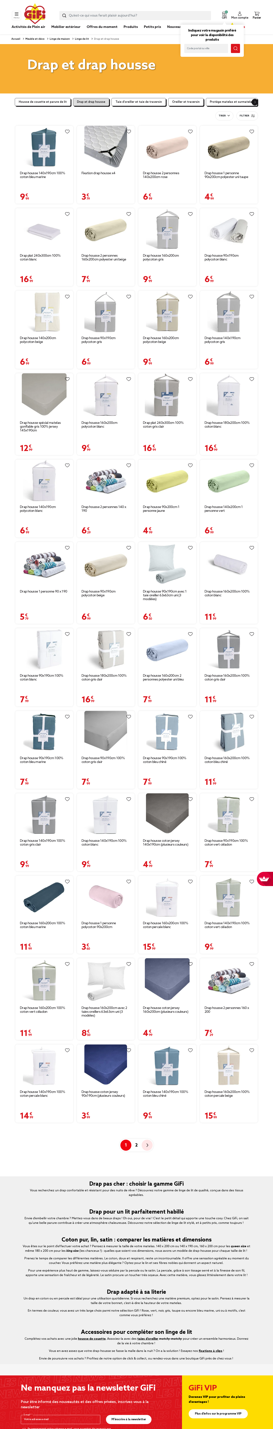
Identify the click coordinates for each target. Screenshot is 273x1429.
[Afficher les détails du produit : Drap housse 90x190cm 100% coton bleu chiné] (167, 732)
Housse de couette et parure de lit (43, 102)
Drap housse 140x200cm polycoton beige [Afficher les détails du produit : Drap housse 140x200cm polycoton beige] (38, 340)
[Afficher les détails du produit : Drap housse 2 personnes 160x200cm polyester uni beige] (106, 229)
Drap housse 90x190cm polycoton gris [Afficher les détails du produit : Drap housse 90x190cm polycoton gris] (99, 340)
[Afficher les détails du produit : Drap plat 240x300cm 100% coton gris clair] (167, 395)
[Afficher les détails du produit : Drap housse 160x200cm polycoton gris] (167, 229)
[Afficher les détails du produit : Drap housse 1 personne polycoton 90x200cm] (106, 897)
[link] (131, 32)
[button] (224, 15)
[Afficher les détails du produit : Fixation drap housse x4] (106, 147)
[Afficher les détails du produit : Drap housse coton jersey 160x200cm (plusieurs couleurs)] (167, 980)
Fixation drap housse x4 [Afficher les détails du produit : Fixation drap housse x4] (98, 173)
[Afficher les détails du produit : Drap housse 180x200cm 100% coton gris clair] (106, 649)
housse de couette (92, 1339)
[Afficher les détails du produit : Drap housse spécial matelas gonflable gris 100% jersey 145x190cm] (44, 395)
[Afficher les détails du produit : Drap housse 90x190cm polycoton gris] (106, 312)
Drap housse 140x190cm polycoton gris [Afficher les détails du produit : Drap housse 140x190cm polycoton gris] (222, 340)
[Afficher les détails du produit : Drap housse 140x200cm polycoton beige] (44, 312)
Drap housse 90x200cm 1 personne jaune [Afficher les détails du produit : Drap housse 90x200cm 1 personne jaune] (161, 509)
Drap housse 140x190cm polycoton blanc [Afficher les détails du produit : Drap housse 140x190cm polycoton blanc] (38, 509)
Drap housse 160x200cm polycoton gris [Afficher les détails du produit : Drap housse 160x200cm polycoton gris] (161, 257)
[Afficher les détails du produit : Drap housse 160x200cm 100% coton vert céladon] (44, 980)
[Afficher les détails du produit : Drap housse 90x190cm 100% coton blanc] (44, 649)
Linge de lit (81, 39)
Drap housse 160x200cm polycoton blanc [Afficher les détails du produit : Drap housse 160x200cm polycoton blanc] (99, 425)
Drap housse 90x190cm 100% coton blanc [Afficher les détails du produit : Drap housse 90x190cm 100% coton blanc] (41, 677)
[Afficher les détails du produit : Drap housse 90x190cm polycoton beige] (106, 564)
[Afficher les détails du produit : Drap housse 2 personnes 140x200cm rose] (167, 147)
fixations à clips (210, 1351)
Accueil (15, 39)
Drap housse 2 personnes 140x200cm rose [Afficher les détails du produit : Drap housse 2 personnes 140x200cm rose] (161, 175)
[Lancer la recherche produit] (64, 15)
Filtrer (247, 116)
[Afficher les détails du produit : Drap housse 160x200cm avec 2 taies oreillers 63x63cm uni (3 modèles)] (106, 980)
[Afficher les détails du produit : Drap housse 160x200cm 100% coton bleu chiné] (229, 732)
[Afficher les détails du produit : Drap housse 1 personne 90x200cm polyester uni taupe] (229, 147)
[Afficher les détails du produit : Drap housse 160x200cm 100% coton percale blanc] (167, 897)
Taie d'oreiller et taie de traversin (138, 102)
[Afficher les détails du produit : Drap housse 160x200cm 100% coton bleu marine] (44, 897)
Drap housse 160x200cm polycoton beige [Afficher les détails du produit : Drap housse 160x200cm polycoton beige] (161, 340)
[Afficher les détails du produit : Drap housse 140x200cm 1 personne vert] (229, 481)
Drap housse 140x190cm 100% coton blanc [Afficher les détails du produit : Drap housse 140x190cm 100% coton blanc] (104, 843)
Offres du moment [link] (102, 27)
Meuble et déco (35, 39)
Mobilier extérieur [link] (66, 27)
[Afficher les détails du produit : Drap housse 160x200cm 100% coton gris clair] (229, 649)
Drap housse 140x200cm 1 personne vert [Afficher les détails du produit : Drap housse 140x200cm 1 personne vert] (224, 509)
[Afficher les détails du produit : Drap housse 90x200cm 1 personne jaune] (167, 481)
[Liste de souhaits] (67, 132)
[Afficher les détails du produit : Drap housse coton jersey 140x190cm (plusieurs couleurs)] (167, 814)
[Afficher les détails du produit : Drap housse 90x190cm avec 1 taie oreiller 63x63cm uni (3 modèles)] (167, 564)
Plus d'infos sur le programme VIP (218, 1414)
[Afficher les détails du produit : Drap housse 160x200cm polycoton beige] (167, 312)
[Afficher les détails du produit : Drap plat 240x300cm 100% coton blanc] (44, 229)
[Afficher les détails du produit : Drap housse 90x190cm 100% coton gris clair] (106, 732)
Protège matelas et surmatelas (231, 102)
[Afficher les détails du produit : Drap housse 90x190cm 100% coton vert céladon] (229, 814)
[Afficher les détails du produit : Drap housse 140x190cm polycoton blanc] (44, 481)
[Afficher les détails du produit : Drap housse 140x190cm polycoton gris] (229, 312)
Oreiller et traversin (186, 102)
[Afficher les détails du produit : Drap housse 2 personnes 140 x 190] (106, 481)
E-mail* (27, 1415)
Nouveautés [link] (177, 27)
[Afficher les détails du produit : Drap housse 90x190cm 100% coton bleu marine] (44, 732)
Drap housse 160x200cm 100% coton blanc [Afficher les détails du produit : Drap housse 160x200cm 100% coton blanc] (227, 593)
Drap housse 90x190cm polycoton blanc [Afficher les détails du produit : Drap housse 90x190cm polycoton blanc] (222, 257)
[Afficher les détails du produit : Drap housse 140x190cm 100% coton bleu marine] (44, 147)
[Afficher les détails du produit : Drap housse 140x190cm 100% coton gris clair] (44, 814)
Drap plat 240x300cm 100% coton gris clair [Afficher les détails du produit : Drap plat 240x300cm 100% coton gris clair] (163, 425)
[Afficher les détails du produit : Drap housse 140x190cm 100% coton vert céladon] (229, 897)
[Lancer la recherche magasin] (235, 48)
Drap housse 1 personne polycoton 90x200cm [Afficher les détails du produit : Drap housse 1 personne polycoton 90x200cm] (99, 925)
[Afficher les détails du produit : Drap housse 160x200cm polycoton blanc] (106, 395)
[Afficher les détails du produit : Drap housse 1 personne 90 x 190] (44, 564)
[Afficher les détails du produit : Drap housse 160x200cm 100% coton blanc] (229, 564)
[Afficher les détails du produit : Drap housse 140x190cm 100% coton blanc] (106, 814)
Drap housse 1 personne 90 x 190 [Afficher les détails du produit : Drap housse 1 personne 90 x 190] (43, 591)
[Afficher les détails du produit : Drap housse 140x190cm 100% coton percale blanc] (44, 1065)
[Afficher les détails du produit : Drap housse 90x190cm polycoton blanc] (229, 229)
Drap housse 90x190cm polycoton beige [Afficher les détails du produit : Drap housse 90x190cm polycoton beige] (99, 593)
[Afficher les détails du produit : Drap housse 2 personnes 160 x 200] (229, 980)
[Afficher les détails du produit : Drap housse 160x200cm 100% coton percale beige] (229, 1065)
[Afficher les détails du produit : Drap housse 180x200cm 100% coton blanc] (229, 395)
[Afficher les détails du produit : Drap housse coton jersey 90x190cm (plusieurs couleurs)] (106, 1065)
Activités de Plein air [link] (28, 27)
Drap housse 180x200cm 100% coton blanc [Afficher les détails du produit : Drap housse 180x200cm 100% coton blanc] (227, 425)
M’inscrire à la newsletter (128, 1419)
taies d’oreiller (147, 1339)
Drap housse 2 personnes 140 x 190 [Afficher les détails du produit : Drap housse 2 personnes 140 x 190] (104, 509)
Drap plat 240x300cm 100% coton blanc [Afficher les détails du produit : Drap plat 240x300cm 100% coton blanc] (40, 257)
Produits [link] (131, 27)
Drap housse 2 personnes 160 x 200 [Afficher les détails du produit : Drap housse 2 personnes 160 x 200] (227, 1010)
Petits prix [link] (152, 27)
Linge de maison (59, 39)
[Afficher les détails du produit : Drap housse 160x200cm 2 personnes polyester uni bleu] (167, 649)
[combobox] (135, 15)
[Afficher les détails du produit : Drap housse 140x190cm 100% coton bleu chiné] (167, 1065)
